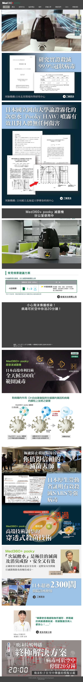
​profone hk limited (41, 679)
